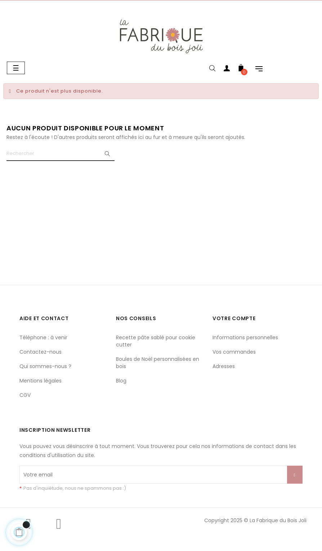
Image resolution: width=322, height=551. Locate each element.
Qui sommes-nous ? (45, 366)
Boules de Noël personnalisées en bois (157, 362)
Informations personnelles (245, 337)
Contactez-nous (40, 351)
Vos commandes (234, 351)
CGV (25, 395)
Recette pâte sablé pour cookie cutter (155, 341)
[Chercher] (60, 154)
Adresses (224, 366)
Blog (121, 380)
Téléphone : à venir (43, 337)
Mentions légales (40, 380)
